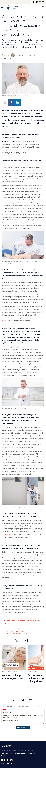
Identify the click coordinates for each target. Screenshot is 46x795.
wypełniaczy (6, 534)
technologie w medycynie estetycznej (17, 633)
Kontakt (17, 753)
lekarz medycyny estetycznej (26, 629)
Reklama (23, 753)
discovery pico (20, 631)
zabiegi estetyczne (12, 629)
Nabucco (9, 763)
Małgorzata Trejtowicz (22, 55)
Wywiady (5, 55)
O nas (11, 753)
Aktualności (4, 753)
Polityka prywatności (7, 756)
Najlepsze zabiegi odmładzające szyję (12, 676)
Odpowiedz (41, 706)
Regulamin (31, 753)
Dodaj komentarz (23, 727)
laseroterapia (11, 631)
